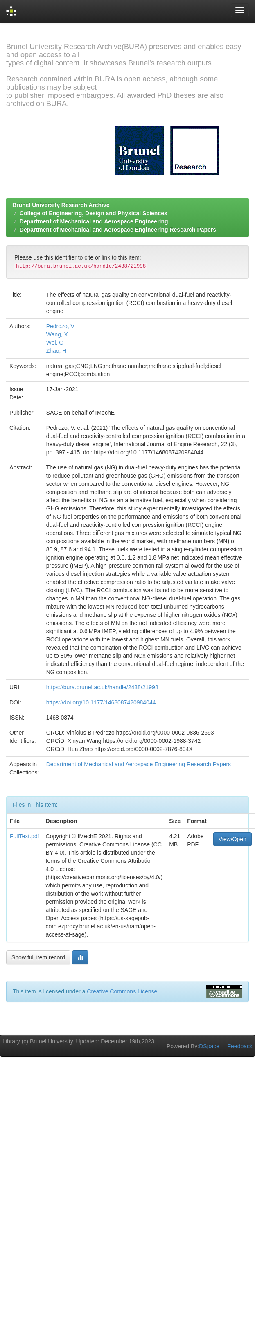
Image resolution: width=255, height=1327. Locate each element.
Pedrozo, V (60, 326)
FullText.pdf (24, 836)
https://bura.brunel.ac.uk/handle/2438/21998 (102, 687)
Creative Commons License (122, 991)
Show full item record (38, 957)
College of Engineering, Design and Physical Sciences (93, 213)
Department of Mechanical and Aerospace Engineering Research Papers (118, 229)
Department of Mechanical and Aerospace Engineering (94, 221)
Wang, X (57, 334)
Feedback (240, 1046)
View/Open (232, 839)
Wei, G (55, 342)
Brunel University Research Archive (61, 205)
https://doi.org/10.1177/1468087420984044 (101, 702)
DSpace (209, 1046)
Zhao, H (56, 351)
